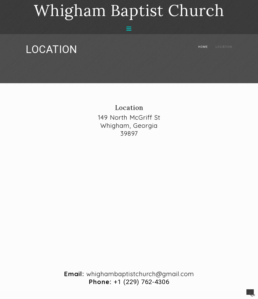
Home (203, 47)
